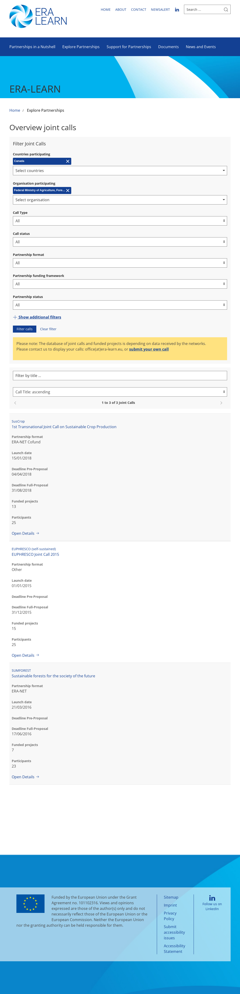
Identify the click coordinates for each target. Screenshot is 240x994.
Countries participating (31, 154)
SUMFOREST (21, 670)
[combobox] (120, 170)
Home (106, 9)
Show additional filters (37, 317)
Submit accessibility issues (174, 932)
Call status (21, 233)
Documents (168, 46)
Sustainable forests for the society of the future (53, 675)
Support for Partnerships (129, 46)
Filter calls (25, 329)
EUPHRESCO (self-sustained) (34, 549)
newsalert (160, 9)
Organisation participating (34, 183)
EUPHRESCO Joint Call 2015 (35, 554)
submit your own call (149, 349)
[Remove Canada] (42, 161)
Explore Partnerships (81, 46)
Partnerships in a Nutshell (32, 46)
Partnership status (28, 296)
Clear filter (48, 329)
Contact (138, 9)
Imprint (170, 905)
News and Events (201, 46)
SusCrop (18, 421)
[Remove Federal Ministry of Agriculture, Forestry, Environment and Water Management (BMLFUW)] (42, 190)
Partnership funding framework (38, 275)
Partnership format (28, 254)
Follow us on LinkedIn (212, 903)
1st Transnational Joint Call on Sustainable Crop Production (64, 426)
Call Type (20, 212)
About (120, 9)
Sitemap (171, 897)
